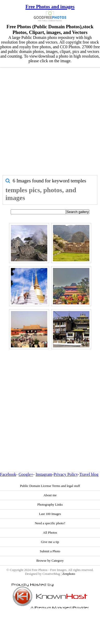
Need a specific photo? (50, 523)
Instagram (44, 474)
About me (50, 495)
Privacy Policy (66, 474)
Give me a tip (50, 542)
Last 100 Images (50, 514)
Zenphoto (68, 574)
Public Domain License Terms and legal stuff (50, 486)
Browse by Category (50, 560)
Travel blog (88, 474)
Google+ (26, 474)
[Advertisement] (48, 124)
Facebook (8, 474)
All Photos (50, 532)
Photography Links (50, 504)
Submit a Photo (50, 551)
